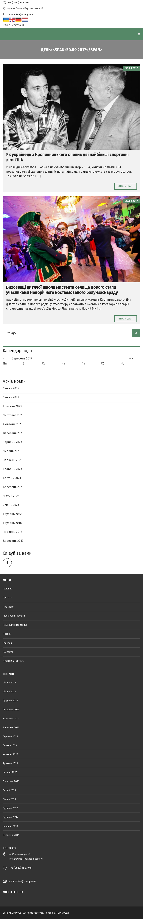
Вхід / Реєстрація (13, 25)
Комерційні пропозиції (15, 624)
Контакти (8, 652)
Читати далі (125, 186)
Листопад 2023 (13, 415)
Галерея (7, 643)
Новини (7, 633)
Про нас (7, 597)
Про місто (8, 606)
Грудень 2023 (12, 406)
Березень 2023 (13, 487)
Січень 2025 (11, 388)
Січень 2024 (11, 397)
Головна (7, 588)
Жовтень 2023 (12, 424)
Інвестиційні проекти (14, 615)
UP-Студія (63, 912)
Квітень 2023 (12, 478)
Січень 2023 (11, 505)
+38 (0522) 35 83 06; (20, 867)
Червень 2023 (12, 460)
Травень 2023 (12, 469)
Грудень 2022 (12, 514)
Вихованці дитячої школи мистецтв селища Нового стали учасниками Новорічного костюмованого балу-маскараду (62, 290)
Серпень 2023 (12, 442)
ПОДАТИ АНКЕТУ (13, 661)
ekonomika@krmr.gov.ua (22, 881)
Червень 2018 (12, 532)
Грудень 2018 (12, 523)
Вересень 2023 (13, 433)
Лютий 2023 (11, 496)
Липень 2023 (12, 451)
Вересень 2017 (22, 358)
